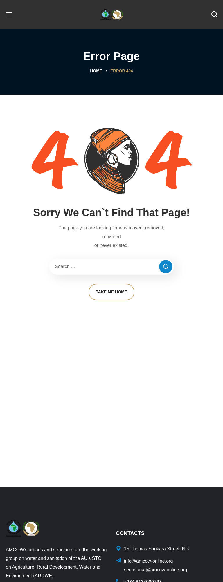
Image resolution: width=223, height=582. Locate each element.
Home (96, 70)
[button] (214, 14)
